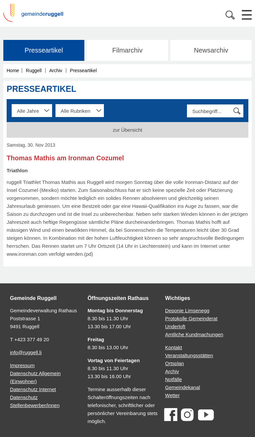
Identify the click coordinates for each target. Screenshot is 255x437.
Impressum (22, 365)
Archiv (55, 70)
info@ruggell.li (26, 352)
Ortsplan (174, 363)
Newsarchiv (211, 50)
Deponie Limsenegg (187, 310)
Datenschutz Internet (33, 389)
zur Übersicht (127, 130)
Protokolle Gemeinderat (191, 318)
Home (13, 70)
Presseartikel (44, 50)
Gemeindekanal (182, 387)
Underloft (175, 326)
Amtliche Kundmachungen (194, 334)
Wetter (172, 395)
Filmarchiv (127, 50)
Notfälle (173, 379)
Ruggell (34, 70)
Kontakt (173, 347)
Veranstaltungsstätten (189, 355)
